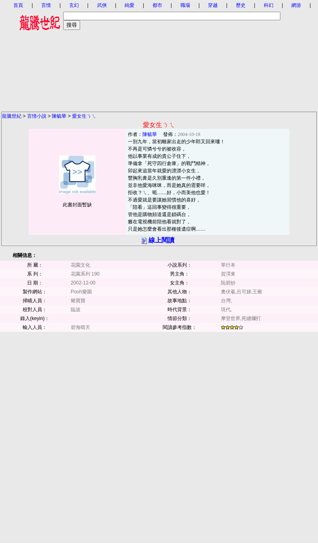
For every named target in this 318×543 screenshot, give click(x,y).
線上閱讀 (161, 240)
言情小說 (37, 116)
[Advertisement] (159, 54)
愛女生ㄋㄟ (84, 116)
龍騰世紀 (11, 116)
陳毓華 (59, 116)
